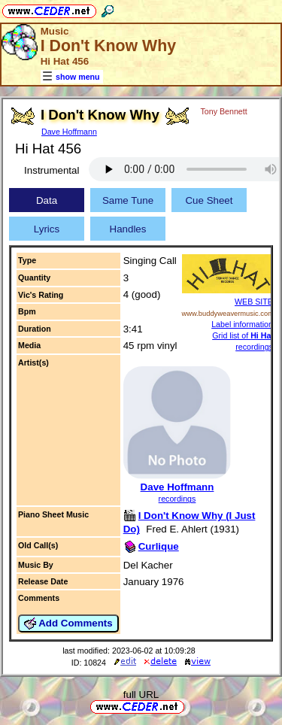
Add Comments (68, 623)
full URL (141, 694)
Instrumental (51, 170)
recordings (177, 498)
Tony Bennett (224, 111)
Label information (242, 324)
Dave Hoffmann (69, 131)
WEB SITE (254, 301)
